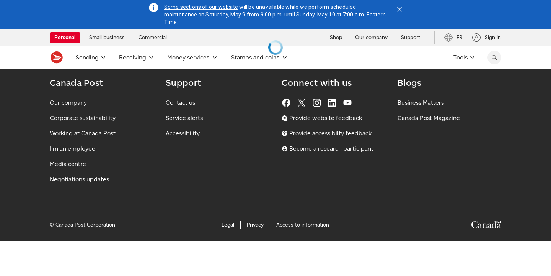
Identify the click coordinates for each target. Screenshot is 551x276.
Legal (228, 241)
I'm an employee (72, 165)
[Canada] (486, 242)
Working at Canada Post (83, 150)
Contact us (180, 119)
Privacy (255, 241)
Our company (68, 119)
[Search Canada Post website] (494, 57)
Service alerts (184, 134)
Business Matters (421, 119)
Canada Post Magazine (429, 134)
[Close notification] (399, 9)
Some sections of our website (201, 7)
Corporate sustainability (83, 134)
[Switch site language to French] (453, 37)
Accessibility (183, 150)
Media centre (68, 180)
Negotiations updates (79, 196)
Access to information (302, 241)
